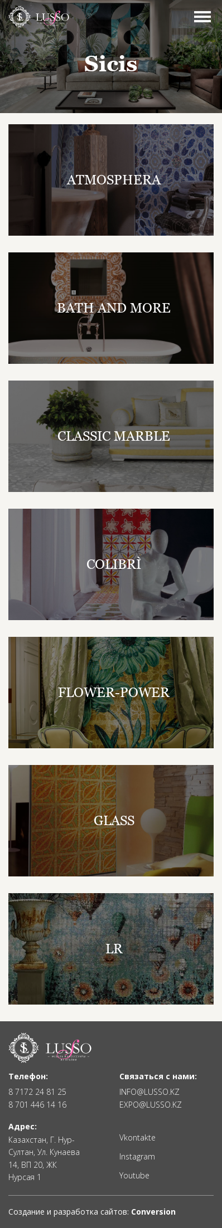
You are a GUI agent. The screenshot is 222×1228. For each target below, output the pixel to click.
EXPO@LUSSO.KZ (150, 1105)
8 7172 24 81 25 (37, 1092)
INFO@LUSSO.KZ (149, 1092)
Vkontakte (137, 1138)
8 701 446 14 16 (37, 1105)
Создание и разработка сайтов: (92, 1211)
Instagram (137, 1157)
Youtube (134, 1176)
